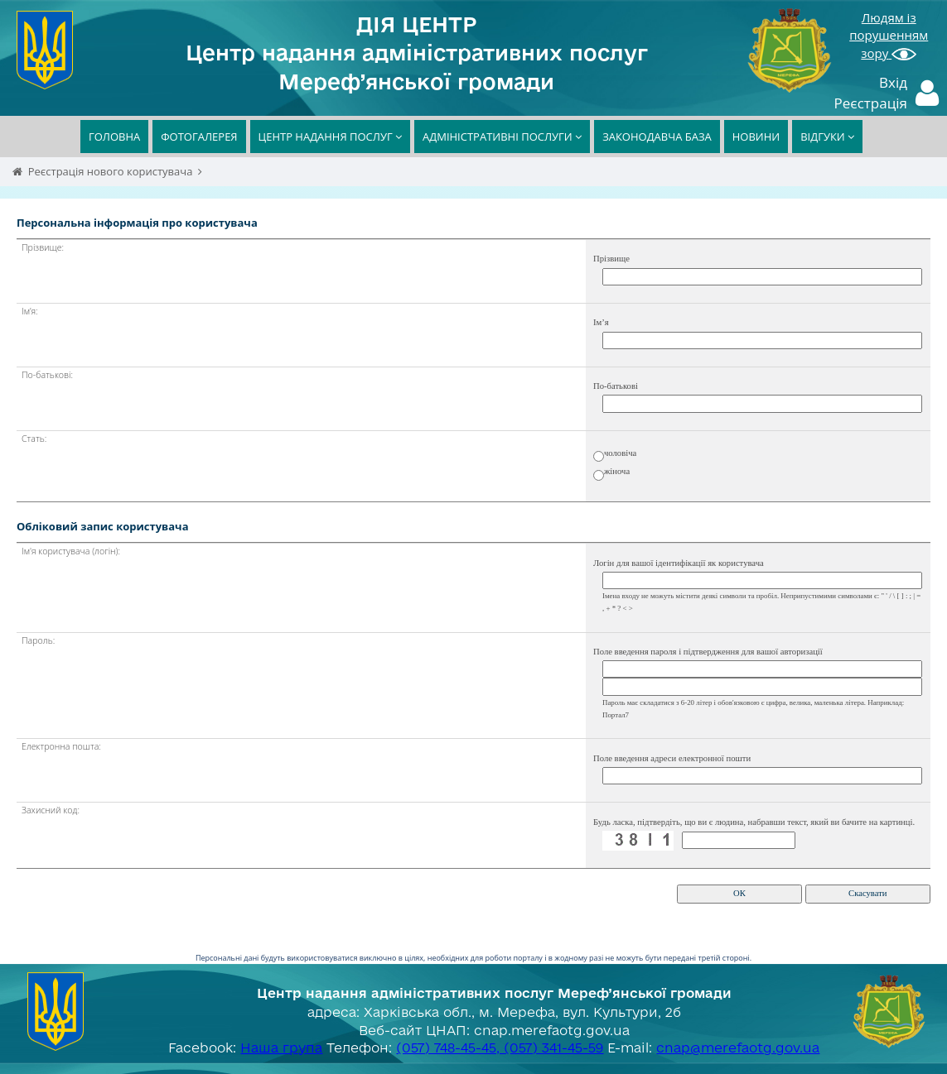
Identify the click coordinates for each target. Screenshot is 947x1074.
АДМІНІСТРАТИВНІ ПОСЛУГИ (502, 136)
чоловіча (620, 453)
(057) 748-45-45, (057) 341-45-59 (499, 1047)
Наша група (281, 1047)
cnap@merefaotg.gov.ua (737, 1047)
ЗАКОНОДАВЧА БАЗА (657, 136)
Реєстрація (871, 103)
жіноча (617, 471)
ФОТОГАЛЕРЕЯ (199, 136)
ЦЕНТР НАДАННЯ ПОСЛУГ (330, 136)
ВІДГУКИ (827, 136)
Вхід (893, 82)
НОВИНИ (756, 136)
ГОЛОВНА (114, 136)
